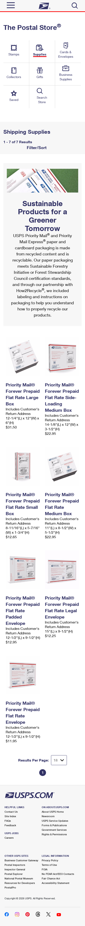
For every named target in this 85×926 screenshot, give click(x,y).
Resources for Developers (20, 882)
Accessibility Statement (55, 882)
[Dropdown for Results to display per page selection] (59, 760)
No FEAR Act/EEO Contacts (58, 873)
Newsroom (48, 816)
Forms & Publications (54, 825)
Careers (9, 837)
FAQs (8, 820)
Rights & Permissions (54, 834)
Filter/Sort (36, 147)
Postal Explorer (14, 873)
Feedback (10, 825)
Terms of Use (49, 864)
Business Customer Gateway (21, 860)
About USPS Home (53, 811)
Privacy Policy (50, 860)
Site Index (10, 816)
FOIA (44, 869)
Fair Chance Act (51, 878)
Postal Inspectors (15, 864)
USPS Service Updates (55, 820)
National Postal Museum (19, 878)
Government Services (54, 829)
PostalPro (10, 887)
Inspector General (15, 869)
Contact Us (11, 811)
